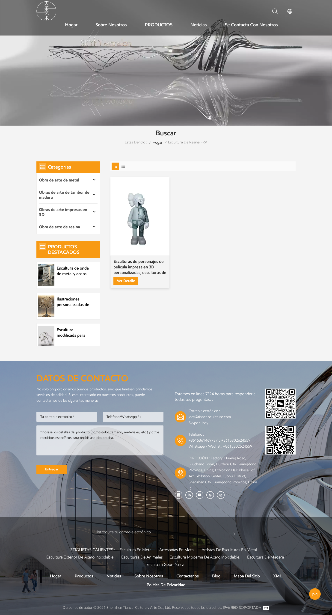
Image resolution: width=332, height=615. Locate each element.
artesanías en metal (177, 549)
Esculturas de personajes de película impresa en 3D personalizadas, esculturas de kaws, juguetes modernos (139, 267)
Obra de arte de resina (59, 226)
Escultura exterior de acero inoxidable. (80, 557)
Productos (84, 576)
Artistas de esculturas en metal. (230, 549)
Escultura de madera (265, 557)
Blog (216, 576)
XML (277, 576)
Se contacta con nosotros (251, 24)
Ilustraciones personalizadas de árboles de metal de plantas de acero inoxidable (74, 302)
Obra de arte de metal (59, 180)
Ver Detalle (126, 281)
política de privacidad (166, 584)
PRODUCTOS (158, 24)
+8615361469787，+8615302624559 (219, 440)
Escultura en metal (135, 549)
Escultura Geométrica (165, 564)
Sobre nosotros (111, 24)
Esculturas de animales (142, 557)
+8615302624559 (237, 446)
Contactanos (187, 576)
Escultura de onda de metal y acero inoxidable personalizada (73, 271)
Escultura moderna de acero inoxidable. (205, 557)
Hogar (71, 24)
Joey (204, 423)
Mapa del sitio (247, 576)
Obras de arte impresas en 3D (63, 212)
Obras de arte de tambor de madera (64, 195)
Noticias (198, 24)
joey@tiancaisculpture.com (210, 417)
